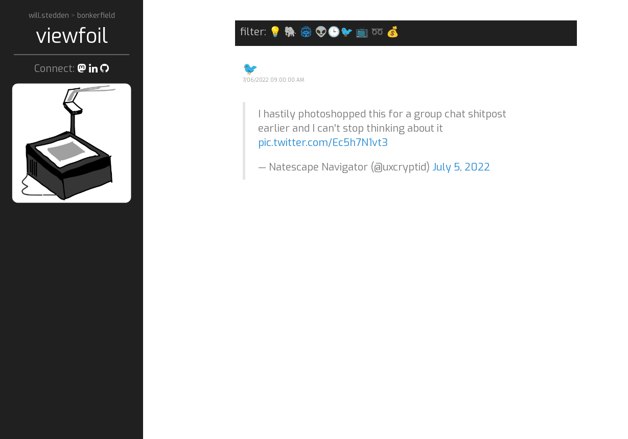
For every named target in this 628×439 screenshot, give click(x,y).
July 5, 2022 (461, 167)
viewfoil (72, 36)
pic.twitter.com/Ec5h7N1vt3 (323, 143)
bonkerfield (96, 15)
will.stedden (50, 15)
